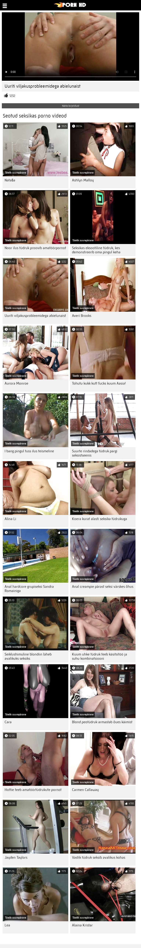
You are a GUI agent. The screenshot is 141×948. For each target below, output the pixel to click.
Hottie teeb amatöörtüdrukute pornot (33, 790)
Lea (7, 925)
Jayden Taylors (16, 857)
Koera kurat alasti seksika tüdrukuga (99, 519)
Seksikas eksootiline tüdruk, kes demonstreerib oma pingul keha (96, 250)
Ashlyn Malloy (83, 180)
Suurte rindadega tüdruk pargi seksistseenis (94, 453)
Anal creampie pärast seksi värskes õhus (102, 586)
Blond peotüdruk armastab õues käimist (102, 722)
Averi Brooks (81, 316)
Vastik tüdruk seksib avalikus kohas (98, 857)
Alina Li (10, 519)
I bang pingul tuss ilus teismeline (29, 451)
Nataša (10, 180)
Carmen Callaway (85, 790)
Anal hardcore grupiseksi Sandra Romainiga (29, 588)
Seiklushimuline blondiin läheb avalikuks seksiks (28, 656)
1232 (12, 96)
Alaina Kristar (82, 925)
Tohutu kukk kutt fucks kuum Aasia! (99, 383)
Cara (8, 722)
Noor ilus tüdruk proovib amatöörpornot (35, 248)
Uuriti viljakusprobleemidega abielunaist (35, 316)
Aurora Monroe (16, 383)
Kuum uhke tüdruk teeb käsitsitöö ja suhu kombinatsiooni (99, 656)
